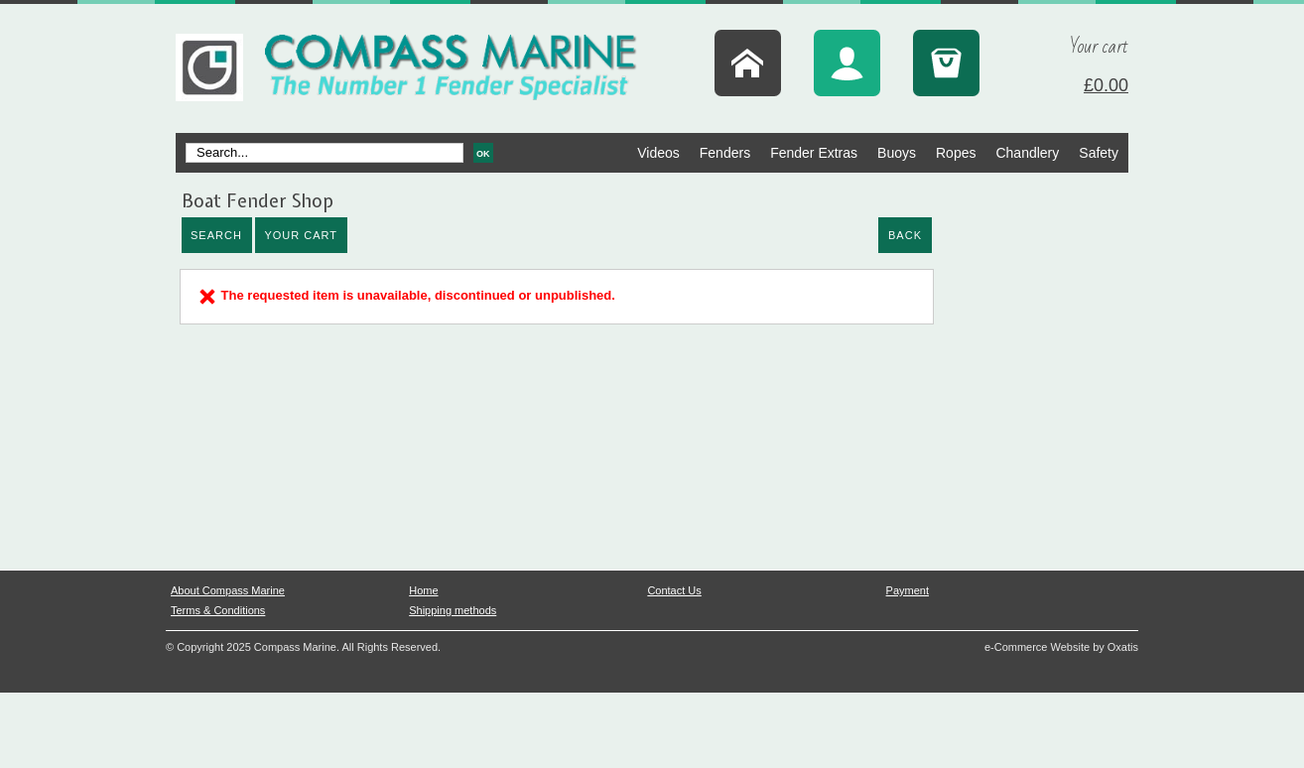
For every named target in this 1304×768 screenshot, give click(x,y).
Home (423, 590)
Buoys (896, 153)
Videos (658, 153)
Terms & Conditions (218, 610)
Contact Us (674, 590)
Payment (907, 590)
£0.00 (1106, 85)
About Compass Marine (228, 590)
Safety (1098, 153)
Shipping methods (452, 610)
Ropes (956, 153)
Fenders (725, 153)
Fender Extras (813, 153)
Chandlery (1027, 153)
